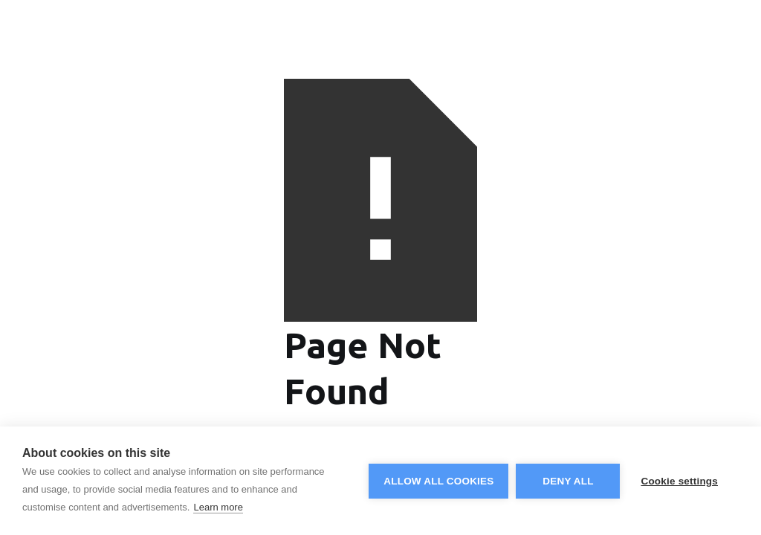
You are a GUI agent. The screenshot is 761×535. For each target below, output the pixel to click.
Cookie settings (679, 481)
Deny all (568, 481)
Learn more (217, 507)
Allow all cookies (438, 481)
